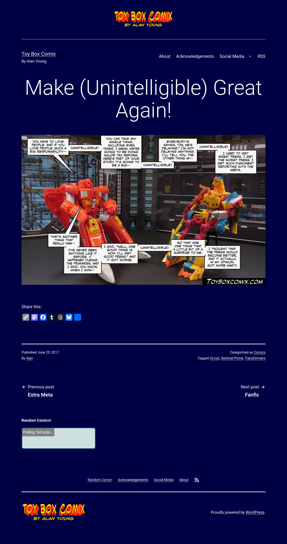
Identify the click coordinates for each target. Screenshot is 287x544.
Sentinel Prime (232, 358)
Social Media (232, 56)
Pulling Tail (32, 432)
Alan (29, 358)
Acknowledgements (195, 56)
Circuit (215, 358)
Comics (259, 352)
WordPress (255, 512)
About (164, 56)
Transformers (255, 358)
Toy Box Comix (39, 54)
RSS (261, 56)
